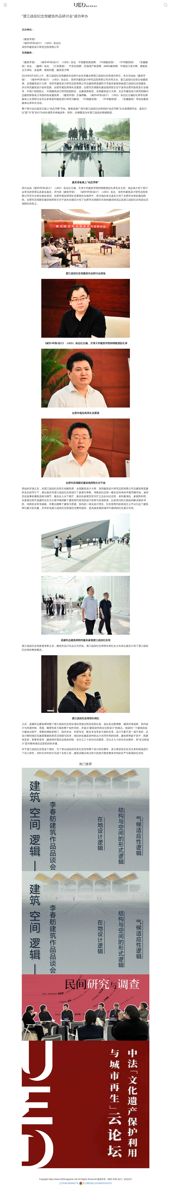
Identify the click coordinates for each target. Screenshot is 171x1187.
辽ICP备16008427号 (69, 1183)
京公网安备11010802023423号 (95, 1183)
